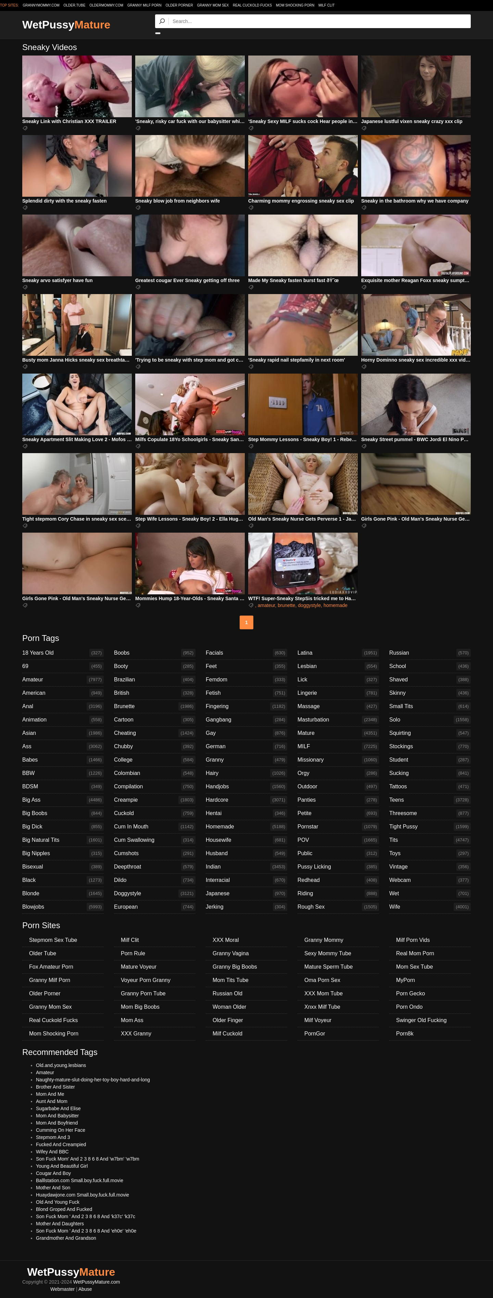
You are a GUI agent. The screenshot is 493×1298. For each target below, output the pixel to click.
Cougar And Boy (53, 1173)
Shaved (430, 680)
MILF (338, 746)
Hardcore (246, 800)
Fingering (246, 706)
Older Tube (42, 953)
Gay (246, 733)
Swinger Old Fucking (421, 1020)
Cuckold (154, 813)
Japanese (246, 893)
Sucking (430, 773)
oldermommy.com (106, 5)
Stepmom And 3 (53, 1137)
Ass (63, 746)
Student (430, 760)
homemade (335, 605)
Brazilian (154, 680)
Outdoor (338, 787)
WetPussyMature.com (96, 1282)
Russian (430, 653)
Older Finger (228, 1020)
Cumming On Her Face (60, 1130)
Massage (338, 706)
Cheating (154, 733)
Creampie (154, 800)
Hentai (246, 813)
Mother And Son (53, 1187)
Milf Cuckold (227, 1033)
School (430, 666)
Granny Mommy (323, 940)
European (154, 907)
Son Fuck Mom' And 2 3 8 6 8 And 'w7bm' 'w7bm (87, 1159)
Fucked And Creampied (61, 1144)
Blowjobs (63, 907)
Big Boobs (63, 813)
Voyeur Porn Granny (145, 980)
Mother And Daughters (60, 1223)
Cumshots (154, 853)
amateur (266, 605)
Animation (63, 720)
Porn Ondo (409, 1007)
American (63, 693)
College (154, 760)
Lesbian (338, 666)
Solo (430, 720)
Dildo (154, 880)
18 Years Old (63, 653)
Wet (430, 893)
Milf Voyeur (317, 1020)
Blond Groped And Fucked (64, 1209)
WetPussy (66, 25)
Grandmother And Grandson (66, 1238)
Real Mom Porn (415, 953)
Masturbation (338, 720)
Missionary (338, 760)
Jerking (246, 907)
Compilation (154, 787)
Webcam (430, 880)
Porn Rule (133, 953)
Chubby (154, 746)
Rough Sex (338, 907)
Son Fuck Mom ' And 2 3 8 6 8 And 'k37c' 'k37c (85, 1216)
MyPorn (405, 980)
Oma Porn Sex (322, 980)
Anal (63, 706)
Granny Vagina (231, 953)
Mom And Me (50, 1094)
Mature (338, 733)
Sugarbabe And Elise (58, 1108)
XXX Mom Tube (323, 993)
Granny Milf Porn (144, 5)
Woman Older (229, 1007)
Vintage (430, 867)
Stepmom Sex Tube (53, 940)
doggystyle (309, 605)
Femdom (246, 680)
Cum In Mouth (154, 827)
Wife (430, 907)
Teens (430, 800)
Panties (338, 800)
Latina (338, 653)
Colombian (154, 773)
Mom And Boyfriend (57, 1123)
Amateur (63, 680)
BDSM (63, 787)
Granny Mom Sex (213, 5)
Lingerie (338, 693)
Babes (63, 760)
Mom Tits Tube (231, 980)
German (246, 746)
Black (63, 880)
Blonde (63, 893)
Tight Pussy (430, 827)
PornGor (314, 1033)
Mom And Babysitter (57, 1115)
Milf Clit (326, 5)
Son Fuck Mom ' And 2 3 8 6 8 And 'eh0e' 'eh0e (86, 1231)
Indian (246, 867)
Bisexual (63, 867)
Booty (154, 666)
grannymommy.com (41, 5)
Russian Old (227, 993)
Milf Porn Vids (413, 940)
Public (338, 853)
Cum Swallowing (154, 840)
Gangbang (246, 720)
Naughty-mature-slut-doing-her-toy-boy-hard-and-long (93, 1079)
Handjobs (246, 787)
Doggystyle (154, 893)
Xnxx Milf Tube (322, 1007)
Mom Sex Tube (414, 967)
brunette (286, 605)
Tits (430, 840)
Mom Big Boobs (140, 1007)
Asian (63, 733)
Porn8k (405, 1033)
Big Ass (63, 800)
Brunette (154, 706)
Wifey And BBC (52, 1151)
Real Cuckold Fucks (252, 5)
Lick (338, 680)
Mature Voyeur (138, 967)
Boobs (154, 653)
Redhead (338, 880)
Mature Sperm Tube (328, 967)
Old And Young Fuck (57, 1202)
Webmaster (62, 1289)
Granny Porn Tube (143, 993)
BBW (63, 773)
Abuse (85, 1289)
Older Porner (179, 5)
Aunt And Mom (51, 1101)
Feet (246, 666)
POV (338, 840)
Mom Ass (132, 1020)
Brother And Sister (55, 1087)
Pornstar (338, 827)
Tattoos (430, 787)
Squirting (430, 733)
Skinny (430, 693)
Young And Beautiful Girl (62, 1166)
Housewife (246, 840)
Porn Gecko (410, 993)
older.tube (74, 5)
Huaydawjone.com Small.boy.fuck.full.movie (82, 1195)
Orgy (338, 773)
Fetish (246, 693)
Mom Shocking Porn (295, 5)
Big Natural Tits (63, 840)
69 (63, 666)
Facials (246, 653)
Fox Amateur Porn (51, 967)
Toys (430, 853)
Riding (338, 893)
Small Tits (430, 706)
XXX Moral (226, 940)
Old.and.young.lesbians (61, 1065)
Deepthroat (154, 867)
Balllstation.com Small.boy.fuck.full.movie (79, 1180)
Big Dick (63, 827)
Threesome (430, 813)
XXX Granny (136, 1033)
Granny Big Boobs (235, 967)
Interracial (246, 880)
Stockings (430, 746)
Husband (246, 853)
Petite (338, 813)
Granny (246, 760)
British (154, 693)
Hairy (246, 773)
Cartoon (154, 720)
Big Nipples (63, 853)
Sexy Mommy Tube (327, 953)
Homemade (246, 827)
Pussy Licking (338, 867)
